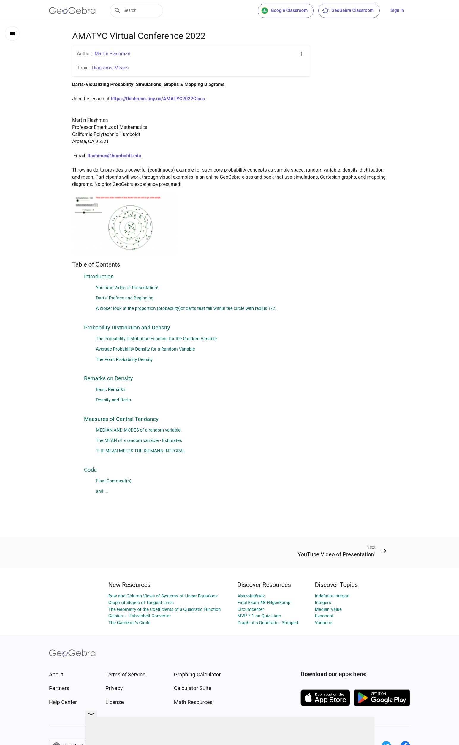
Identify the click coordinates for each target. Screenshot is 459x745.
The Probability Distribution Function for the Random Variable (156, 338)
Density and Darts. (114, 399)
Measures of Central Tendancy (121, 419)
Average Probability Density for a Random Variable (145, 349)
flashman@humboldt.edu (114, 155)
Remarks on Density (108, 378)
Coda (90, 470)
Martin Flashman (113, 53)
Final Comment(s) (114, 481)
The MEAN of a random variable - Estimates (139, 440)
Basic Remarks (110, 389)
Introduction (99, 276)
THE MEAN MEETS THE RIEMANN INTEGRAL (140, 451)
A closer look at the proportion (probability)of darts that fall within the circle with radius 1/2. (186, 308)
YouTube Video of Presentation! (127, 287)
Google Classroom (284, 10)
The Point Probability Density (124, 359)
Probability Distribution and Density (127, 327)
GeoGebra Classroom (348, 10)
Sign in (397, 10)
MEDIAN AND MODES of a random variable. (139, 430)
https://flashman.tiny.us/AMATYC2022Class (158, 99)
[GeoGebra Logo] (72, 10)
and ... (102, 491)
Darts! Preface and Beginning (124, 298)
